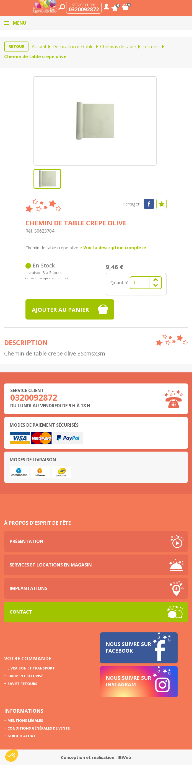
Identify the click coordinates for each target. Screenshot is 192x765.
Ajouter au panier (60, 309)
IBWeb (124, 757)
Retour (16, 46)
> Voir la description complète (112, 247)
